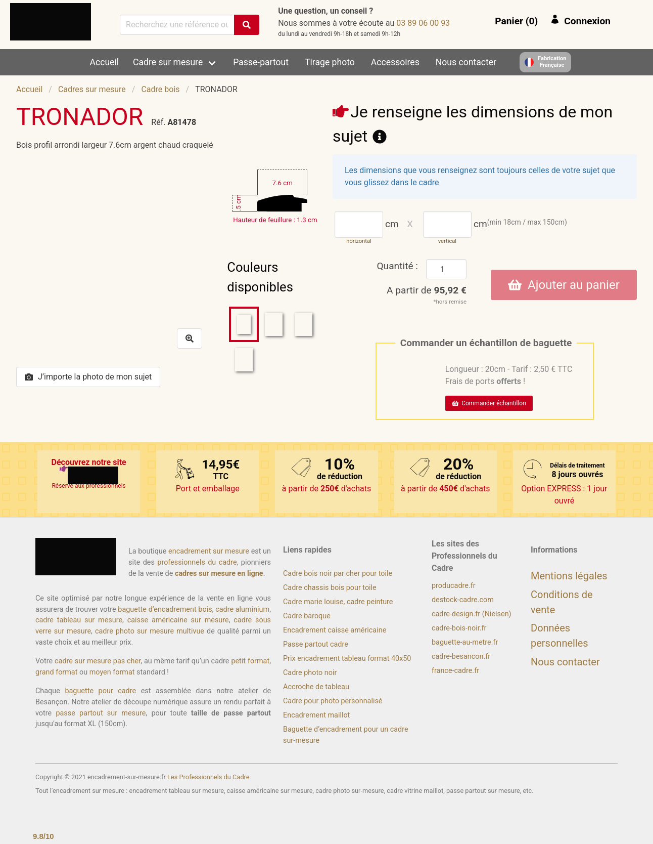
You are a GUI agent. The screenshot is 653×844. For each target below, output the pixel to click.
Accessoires (395, 62)
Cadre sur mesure (168, 62)
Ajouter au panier (564, 285)
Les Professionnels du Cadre (208, 777)
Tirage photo (330, 62)
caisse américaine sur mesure (178, 620)
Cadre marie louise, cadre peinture (338, 602)
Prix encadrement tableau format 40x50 (347, 658)
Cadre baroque (307, 616)
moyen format (112, 672)
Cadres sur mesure (92, 89)
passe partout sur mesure (101, 713)
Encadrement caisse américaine (334, 630)
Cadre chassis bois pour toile (330, 587)
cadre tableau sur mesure (78, 620)
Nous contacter (466, 62)
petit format (250, 661)
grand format (56, 672)
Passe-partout (261, 62)
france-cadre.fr (455, 670)
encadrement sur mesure (208, 551)
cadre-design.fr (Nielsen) (471, 614)
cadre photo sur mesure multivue (149, 631)
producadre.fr (454, 585)
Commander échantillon (489, 403)
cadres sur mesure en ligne (219, 573)
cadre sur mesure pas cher (98, 661)
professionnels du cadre (197, 562)
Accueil (104, 62)
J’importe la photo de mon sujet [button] (88, 377)
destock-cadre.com (463, 600)
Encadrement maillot (316, 715)
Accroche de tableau (316, 687)
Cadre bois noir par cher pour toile (337, 573)
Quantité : (397, 266)
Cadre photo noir (310, 672)
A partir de (427, 290)
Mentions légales (569, 576)
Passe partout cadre (315, 644)
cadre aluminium (242, 609)
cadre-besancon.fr (461, 656)
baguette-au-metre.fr (465, 642)
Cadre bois (160, 89)
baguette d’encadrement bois (165, 609)
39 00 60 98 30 (423, 23)
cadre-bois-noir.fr (459, 628)
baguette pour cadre (100, 691)
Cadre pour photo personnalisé (332, 701)
